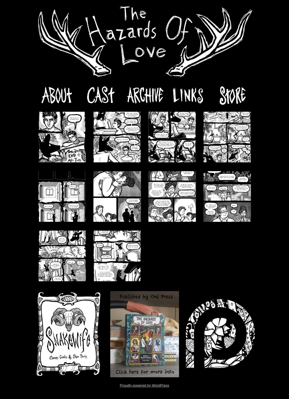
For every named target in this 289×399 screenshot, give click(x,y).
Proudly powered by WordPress (144, 385)
